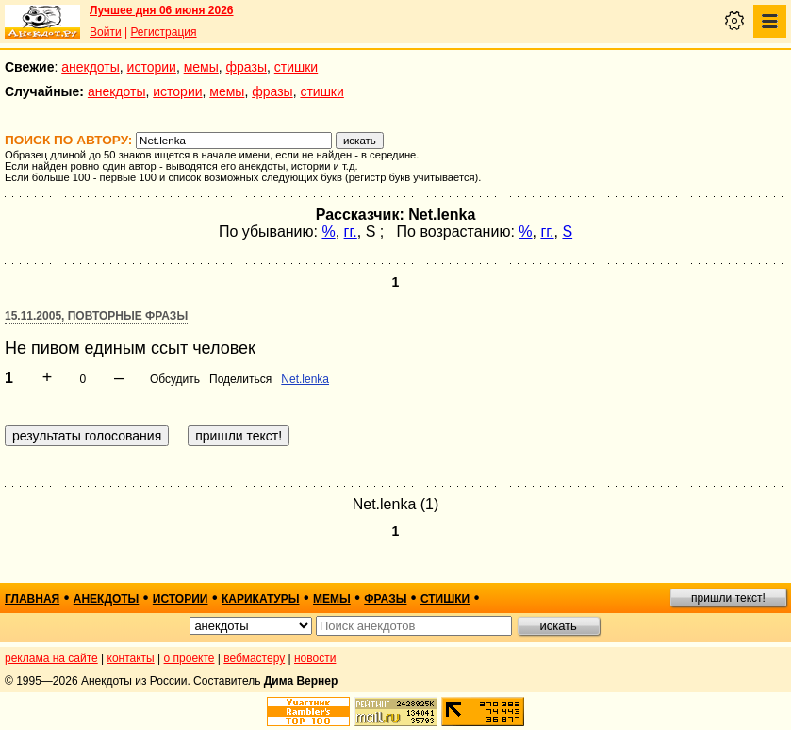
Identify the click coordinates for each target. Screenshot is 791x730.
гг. (350, 232)
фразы (246, 67)
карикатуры (261, 599)
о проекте (189, 658)
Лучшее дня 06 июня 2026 (162, 10)
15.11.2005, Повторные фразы (96, 316)
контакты (131, 658)
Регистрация (163, 32)
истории (151, 67)
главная (32, 599)
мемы (201, 67)
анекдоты (90, 67)
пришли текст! (728, 598)
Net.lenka (305, 379)
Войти (106, 32)
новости (315, 658)
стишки (296, 67)
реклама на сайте (51, 658)
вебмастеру (254, 658)
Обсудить (175, 379)
